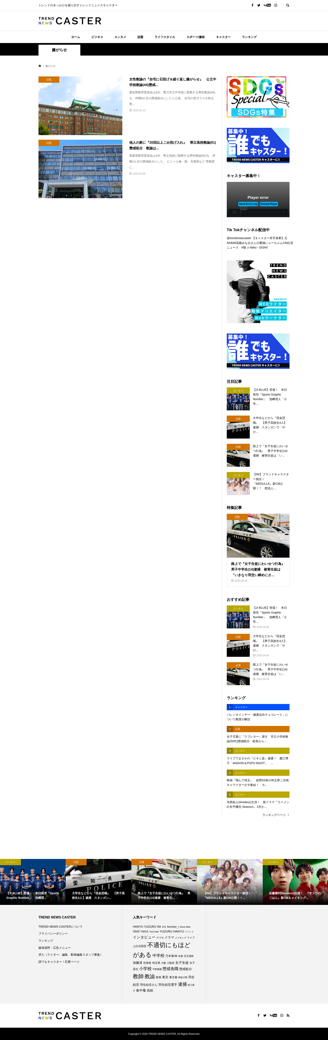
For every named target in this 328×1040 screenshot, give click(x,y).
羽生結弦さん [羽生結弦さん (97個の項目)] (149, 984)
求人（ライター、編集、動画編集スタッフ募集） (70, 954)
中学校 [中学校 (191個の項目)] (158, 955)
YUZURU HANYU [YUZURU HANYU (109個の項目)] (172, 931)
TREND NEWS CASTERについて (60, 926)
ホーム (75, 37)
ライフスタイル (165, 37)
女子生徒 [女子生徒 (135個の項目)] (182, 962)
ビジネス (97, 37)
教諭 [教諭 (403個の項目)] (150, 976)
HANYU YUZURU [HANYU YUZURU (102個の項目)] (144, 926)
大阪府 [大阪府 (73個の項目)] (170, 963)
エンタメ (120, 37)
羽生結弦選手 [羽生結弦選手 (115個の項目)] (167, 984)
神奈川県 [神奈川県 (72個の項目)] (182, 977)
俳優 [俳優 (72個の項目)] (180, 956)
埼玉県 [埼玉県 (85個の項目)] (156, 962)
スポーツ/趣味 (195, 37)
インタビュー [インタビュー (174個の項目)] (144, 937)
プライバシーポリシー (53, 933)
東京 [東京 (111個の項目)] (165, 977)
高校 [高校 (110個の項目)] (150, 990)
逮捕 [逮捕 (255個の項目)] (182, 984)
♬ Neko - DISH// (257, 247)
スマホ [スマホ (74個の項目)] (160, 937)
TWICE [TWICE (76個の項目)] (144, 931)
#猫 (243, 247)
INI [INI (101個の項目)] (159, 926)
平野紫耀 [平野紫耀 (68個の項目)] (157, 969)
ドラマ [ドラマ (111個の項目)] (169, 937)
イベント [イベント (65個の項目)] (189, 931)
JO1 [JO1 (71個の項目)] (164, 927)
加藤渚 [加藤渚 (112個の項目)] (137, 962)
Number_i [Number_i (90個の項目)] (173, 926)
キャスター (223, 37)
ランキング (249, 37)
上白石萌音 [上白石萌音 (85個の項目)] (139, 946)
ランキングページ (274, 815)
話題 (140, 37)
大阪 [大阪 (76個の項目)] (163, 962)
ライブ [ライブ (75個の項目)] (191, 937)
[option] (33, 882)
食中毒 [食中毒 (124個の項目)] (141, 990)
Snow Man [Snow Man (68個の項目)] (185, 927)
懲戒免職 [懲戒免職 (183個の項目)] (170, 968)
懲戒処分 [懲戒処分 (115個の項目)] (185, 969)
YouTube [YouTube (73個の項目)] (154, 931)
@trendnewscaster (239, 238)
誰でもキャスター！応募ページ (58, 961)
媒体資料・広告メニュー (54, 947)
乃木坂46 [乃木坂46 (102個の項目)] (171, 956)
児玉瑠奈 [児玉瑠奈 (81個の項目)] (189, 956)
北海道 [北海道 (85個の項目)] (147, 962)
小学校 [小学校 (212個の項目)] (145, 968)
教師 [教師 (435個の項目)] (138, 976)
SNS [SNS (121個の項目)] (136, 931)
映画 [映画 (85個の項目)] (158, 977)
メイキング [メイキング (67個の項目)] (180, 937)
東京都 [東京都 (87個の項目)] (173, 977)
